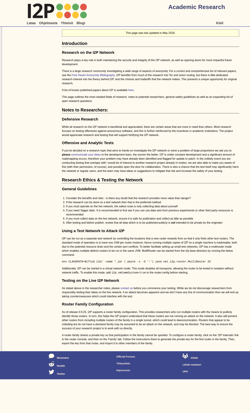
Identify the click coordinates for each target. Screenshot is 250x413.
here (131, 90)
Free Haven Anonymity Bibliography (93, 75)
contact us (126, 288)
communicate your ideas (86, 154)
